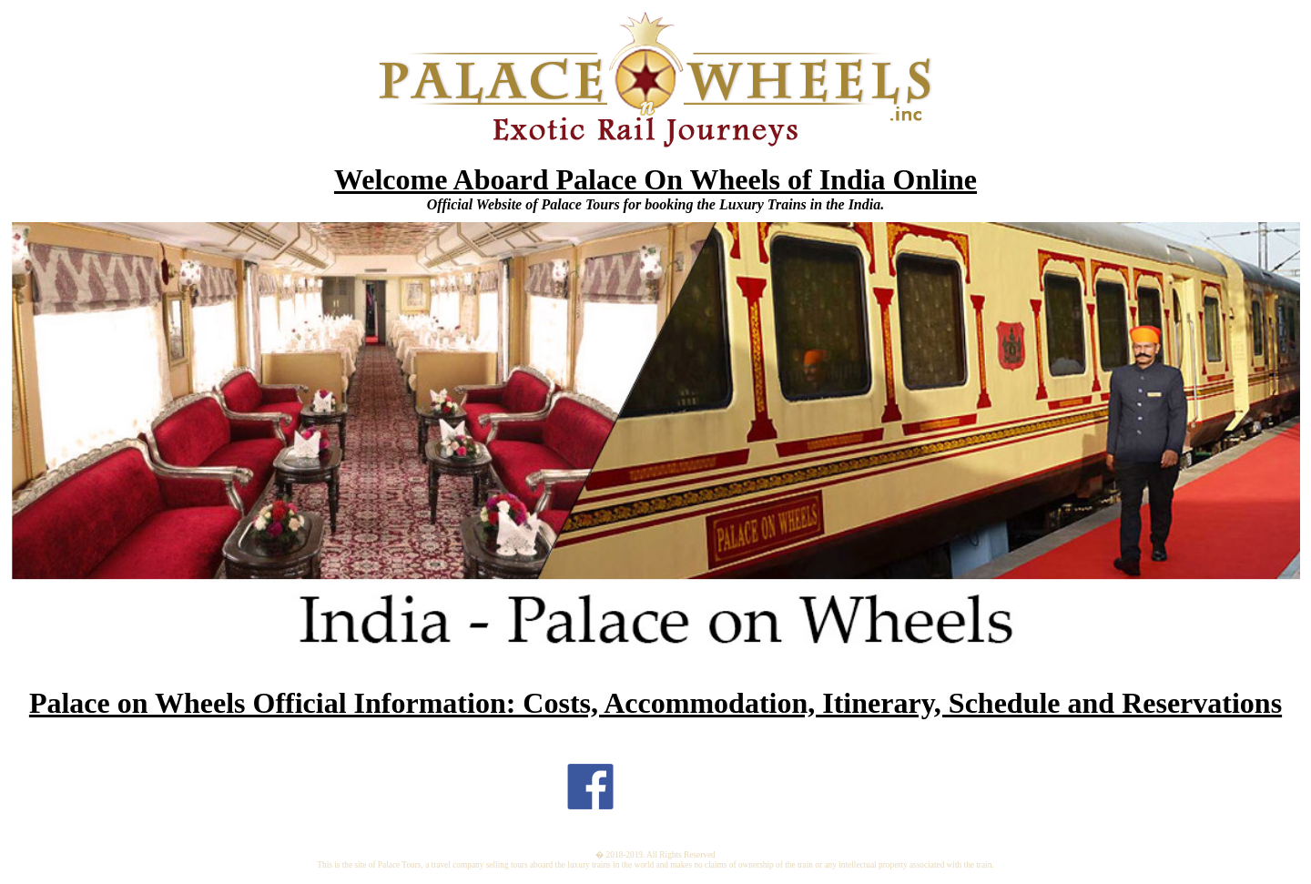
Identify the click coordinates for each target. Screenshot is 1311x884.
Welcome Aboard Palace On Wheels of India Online (655, 179)
